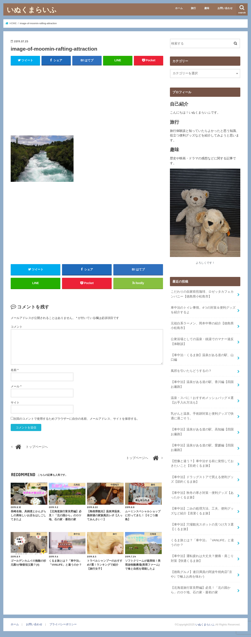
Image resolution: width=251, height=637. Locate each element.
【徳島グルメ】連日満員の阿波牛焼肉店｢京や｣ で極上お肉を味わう (201, 573)
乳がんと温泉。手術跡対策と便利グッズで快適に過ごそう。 (202, 415)
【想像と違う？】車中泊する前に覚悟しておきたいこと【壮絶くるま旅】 (202, 463)
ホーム (179, 8)
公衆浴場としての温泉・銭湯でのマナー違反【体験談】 (202, 341)
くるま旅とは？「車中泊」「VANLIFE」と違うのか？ (202, 542)
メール (16, 386)
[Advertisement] (87, 99)
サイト (15, 402)
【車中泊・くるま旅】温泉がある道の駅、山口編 (202, 357)
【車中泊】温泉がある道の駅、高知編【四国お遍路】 (202, 431)
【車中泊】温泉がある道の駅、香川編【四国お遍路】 (202, 384)
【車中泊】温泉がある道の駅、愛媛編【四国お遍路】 (202, 447)
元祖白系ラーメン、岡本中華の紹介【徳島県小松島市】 (202, 326)
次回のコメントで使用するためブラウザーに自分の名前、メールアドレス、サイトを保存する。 (76, 418)
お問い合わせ (225, 8)
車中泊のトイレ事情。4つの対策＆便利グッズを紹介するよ (203, 310)
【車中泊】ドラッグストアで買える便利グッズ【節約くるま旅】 (202, 479)
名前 (14, 370)
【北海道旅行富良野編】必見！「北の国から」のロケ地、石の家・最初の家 (200, 589)
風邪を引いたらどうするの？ (191, 370)
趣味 (206, 8)
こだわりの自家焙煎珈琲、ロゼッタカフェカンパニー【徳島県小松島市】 (202, 294)
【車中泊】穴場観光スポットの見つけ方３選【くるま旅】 (202, 526)
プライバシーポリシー (63, 623)
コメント (16, 327)
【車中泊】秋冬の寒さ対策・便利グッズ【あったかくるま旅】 (202, 494)
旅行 (193, 8)
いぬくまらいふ (32, 9)
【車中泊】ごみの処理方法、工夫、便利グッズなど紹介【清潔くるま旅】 (202, 510)
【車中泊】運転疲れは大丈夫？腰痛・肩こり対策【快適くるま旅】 (202, 557)
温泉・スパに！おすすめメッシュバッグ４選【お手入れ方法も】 (202, 400)
